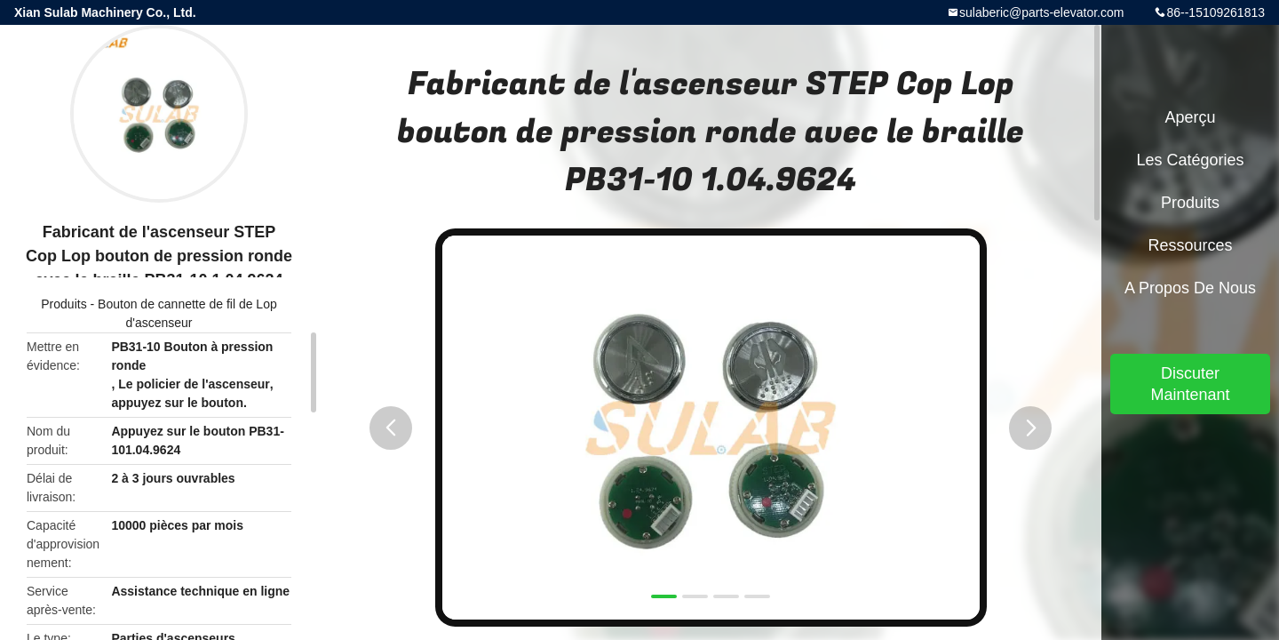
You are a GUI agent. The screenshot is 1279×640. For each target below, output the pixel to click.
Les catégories (1189, 160)
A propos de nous (1190, 288)
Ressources (1190, 245)
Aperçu (1189, 117)
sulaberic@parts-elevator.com (1041, 12)
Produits (63, 304)
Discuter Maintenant (1189, 384)
